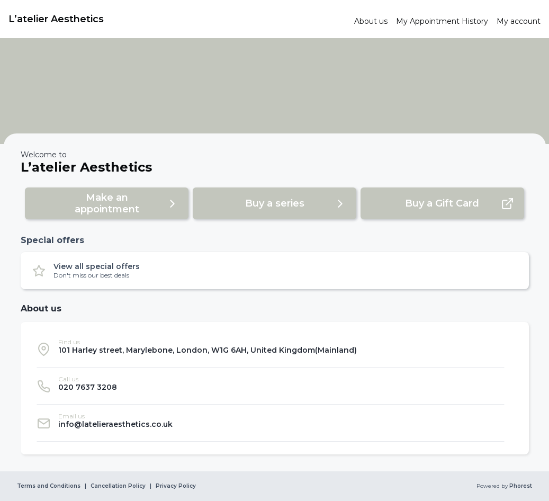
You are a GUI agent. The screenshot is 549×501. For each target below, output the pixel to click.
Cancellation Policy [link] (118, 486)
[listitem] (271, 349)
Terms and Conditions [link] (48, 486)
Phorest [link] (520, 486)
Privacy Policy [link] (176, 486)
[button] (106, 203)
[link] (177, 19)
